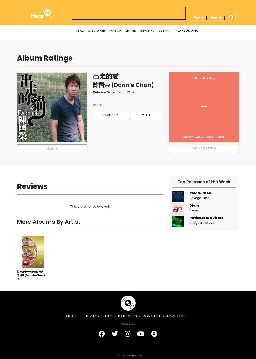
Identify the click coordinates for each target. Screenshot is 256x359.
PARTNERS (127, 316)
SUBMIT (164, 31)
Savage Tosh (200, 198)
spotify (52, 148)
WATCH (115, 31)
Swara (194, 210)
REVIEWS (147, 31)
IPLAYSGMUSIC (187, 31)
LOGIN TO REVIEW (204, 148)
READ (80, 31)
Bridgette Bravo (202, 222)
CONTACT (151, 316)
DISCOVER (96, 31)
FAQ (109, 316)
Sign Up (216, 17)
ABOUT (71, 316)
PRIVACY (92, 316)
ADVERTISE (176, 316)
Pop (19, 279)
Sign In (198, 17)
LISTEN (131, 31)
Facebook (110, 115)
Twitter (146, 115)
